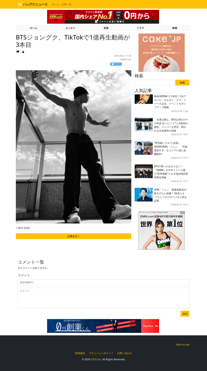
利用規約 (80, 353)
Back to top (182, 344)
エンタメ (70, 28)
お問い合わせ (124, 353)
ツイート (117, 64)
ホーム (55, 4)
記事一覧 (67, 4)
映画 (174, 28)
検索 (182, 82)
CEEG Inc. (96, 359)
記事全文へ (73, 236)
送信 (185, 313)
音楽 (106, 28)
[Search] (154, 82)
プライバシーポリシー (101, 353)
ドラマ (140, 28)
